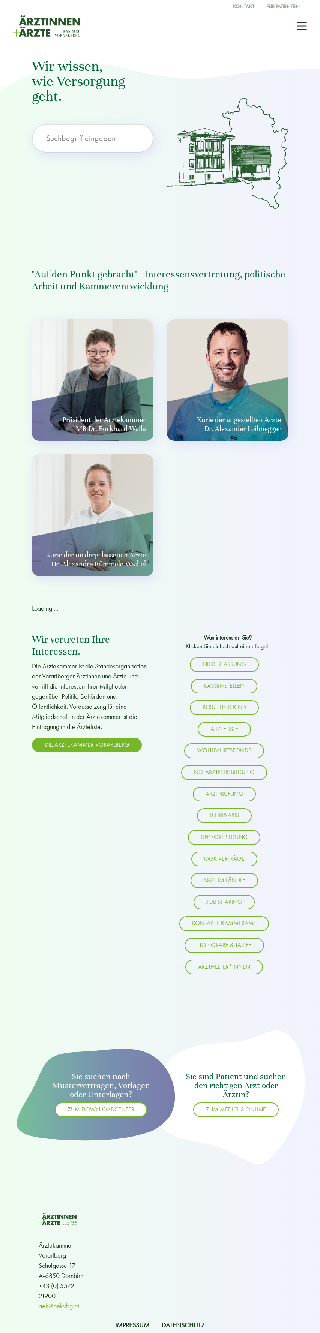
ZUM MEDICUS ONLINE (236, 1109)
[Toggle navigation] (301, 26)
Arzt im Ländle (224, 880)
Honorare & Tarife (224, 945)
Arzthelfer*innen (224, 967)
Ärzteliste (224, 729)
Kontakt (243, 6)
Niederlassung (224, 664)
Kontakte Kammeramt (224, 923)
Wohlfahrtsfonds (224, 750)
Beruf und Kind (224, 707)
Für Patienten (283, 6)
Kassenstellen (224, 686)
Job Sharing (224, 902)
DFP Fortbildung (224, 837)
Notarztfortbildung (224, 772)
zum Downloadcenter (101, 1109)
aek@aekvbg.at (59, 1306)
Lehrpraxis (224, 815)
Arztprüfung (224, 794)
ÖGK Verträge (224, 859)
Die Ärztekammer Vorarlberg (87, 745)
